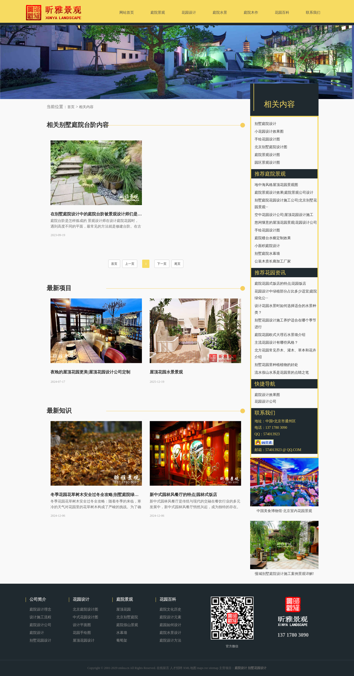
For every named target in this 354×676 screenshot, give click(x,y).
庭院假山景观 (127, 625)
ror (206, 668)
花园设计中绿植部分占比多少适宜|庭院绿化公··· (286, 294)
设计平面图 (82, 625)
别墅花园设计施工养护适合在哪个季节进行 (285, 323)
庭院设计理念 (40, 609)
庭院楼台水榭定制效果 (273, 238)
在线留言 (163, 668)
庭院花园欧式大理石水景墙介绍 (280, 335)
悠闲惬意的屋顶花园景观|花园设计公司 (286, 222)
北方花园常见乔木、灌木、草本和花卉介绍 (285, 353)
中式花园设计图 (85, 617)
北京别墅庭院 (127, 617)
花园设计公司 (265, 401)
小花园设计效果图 (269, 131)
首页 (71, 107)
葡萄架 (121, 640)
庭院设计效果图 (267, 395)
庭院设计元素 (170, 617)
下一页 (162, 264)
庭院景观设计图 (267, 155)
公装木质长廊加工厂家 (273, 261)
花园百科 (168, 599)
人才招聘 (176, 668)
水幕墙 (121, 633)
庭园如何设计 (170, 625)
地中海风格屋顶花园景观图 (276, 185)
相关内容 (86, 107)
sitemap (213, 668)
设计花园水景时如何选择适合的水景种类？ (285, 309)
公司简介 (38, 599)
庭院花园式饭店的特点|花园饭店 (280, 284)
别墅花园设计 (40, 640)
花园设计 (81, 599)
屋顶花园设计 (84, 640)
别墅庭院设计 (265, 124)
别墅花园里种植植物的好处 (276, 365)
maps (200, 668)
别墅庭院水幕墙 (267, 254)
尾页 (177, 264)
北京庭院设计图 (85, 609)
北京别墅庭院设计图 (271, 147)
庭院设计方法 (170, 640)
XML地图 (189, 668)
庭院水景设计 (170, 633)
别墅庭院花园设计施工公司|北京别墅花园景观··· (286, 203)
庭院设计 (37, 633)
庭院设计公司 (40, 625)
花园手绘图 (82, 633)
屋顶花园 (123, 609)
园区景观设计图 (267, 162)
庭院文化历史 (170, 609)
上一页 (129, 264)
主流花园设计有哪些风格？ (276, 342)
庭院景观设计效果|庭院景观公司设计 (284, 192)
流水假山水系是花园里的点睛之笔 (282, 372)
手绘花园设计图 (267, 139)
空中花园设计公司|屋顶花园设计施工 (284, 215)
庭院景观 (124, 599)
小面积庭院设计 (267, 246)
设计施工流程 (40, 617)
